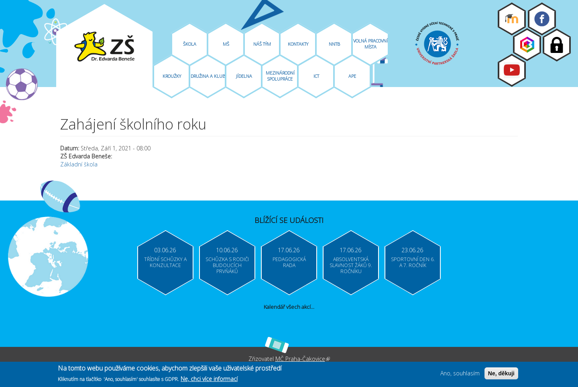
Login (556, 45)
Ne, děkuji (501, 374)
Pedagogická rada (289, 262)
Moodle (511, 19)
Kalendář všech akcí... (289, 306)
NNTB (334, 44)
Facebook (541, 19)
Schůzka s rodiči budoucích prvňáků (227, 265)
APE (352, 76)
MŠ (226, 44)
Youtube (511, 70)
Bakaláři (527, 44)
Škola (189, 44)
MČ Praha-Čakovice (302, 359)
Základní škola (79, 164)
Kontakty (298, 44)
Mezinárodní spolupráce (280, 76)
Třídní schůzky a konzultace (165, 262)
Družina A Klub (208, 76)
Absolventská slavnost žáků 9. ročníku (351, 265)
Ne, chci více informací (209, 379)
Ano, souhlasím (460, 374)
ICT (316, 76)
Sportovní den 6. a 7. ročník (413, 262)
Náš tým (262, 44)
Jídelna (244, 76)
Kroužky (172, 76)
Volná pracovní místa (370, 44)
